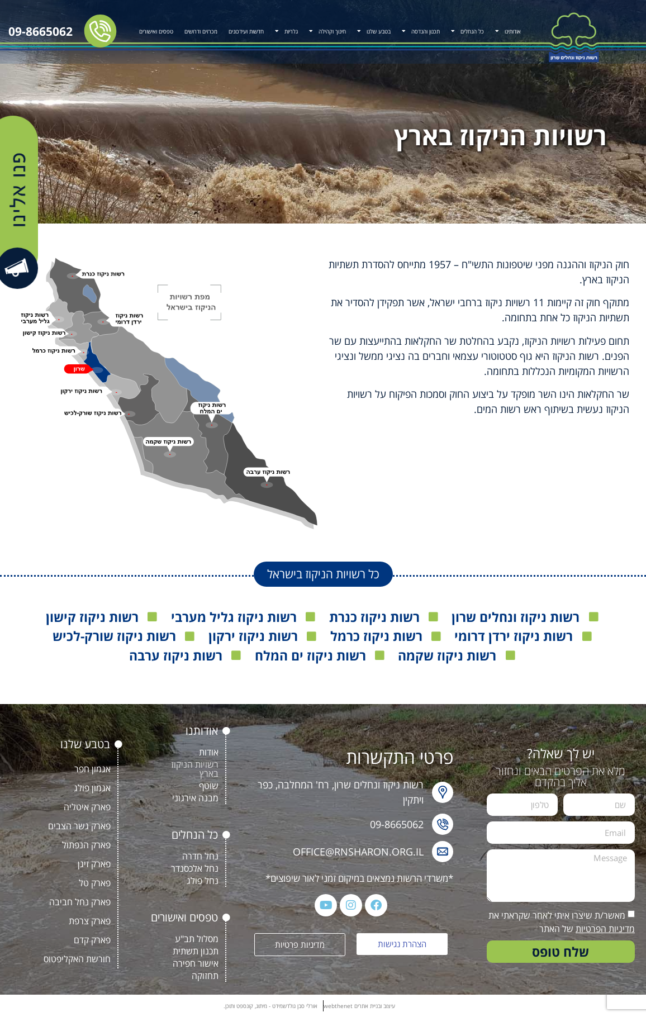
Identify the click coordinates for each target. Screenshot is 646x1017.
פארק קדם (92, 940)
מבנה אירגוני (195, 798)
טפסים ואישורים (156, 31)
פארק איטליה (87, 807)
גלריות (286, 30)
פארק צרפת (90, 921)
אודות (208, 752)
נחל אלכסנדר (194, 868)
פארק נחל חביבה (80, 902)
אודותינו (508, 30)
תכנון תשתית (195, 951)
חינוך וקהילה (327, 30)
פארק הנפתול (86, 845)
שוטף (208, 786)
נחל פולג (202, 881)
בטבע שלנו (374, 30)
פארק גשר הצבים (79, 826)
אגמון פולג (92, 788)
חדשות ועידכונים (246, 31)
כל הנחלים (467, 30)
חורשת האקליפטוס (77, 959)
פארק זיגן (94, 864)
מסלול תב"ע (196, 939)
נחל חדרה (200, 856)
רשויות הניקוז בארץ (194, 769)
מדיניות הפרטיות (605, 929)
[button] (323, 574)
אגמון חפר (92, 769)
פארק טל (95, 883)
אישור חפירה (195, 963)
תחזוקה (205, 976)
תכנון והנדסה (421, 30)
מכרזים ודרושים (200, 31)
